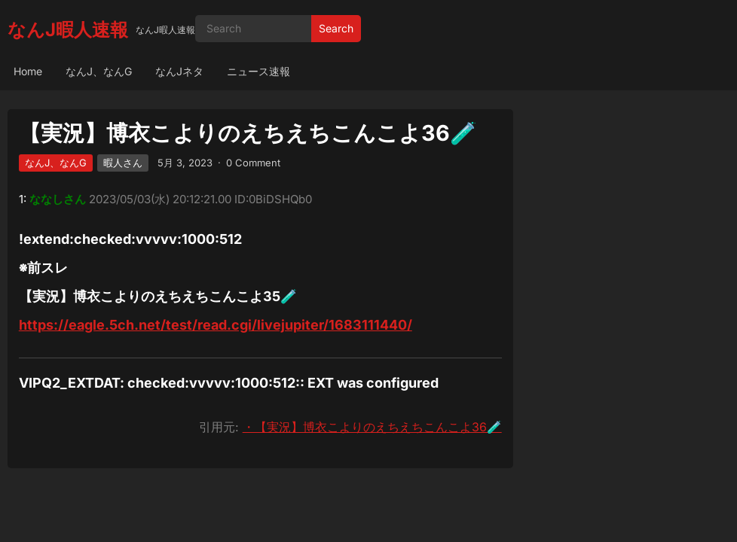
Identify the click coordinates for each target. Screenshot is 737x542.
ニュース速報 (258, 71)
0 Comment (253, 163)
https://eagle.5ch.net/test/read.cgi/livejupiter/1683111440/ (215, 325)
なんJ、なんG (99, 71)
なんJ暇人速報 (68, 30)
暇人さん (122, 163)
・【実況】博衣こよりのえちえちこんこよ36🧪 (372, 426)
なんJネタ (179, 71)
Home (28, 71)
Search (336, 28)
